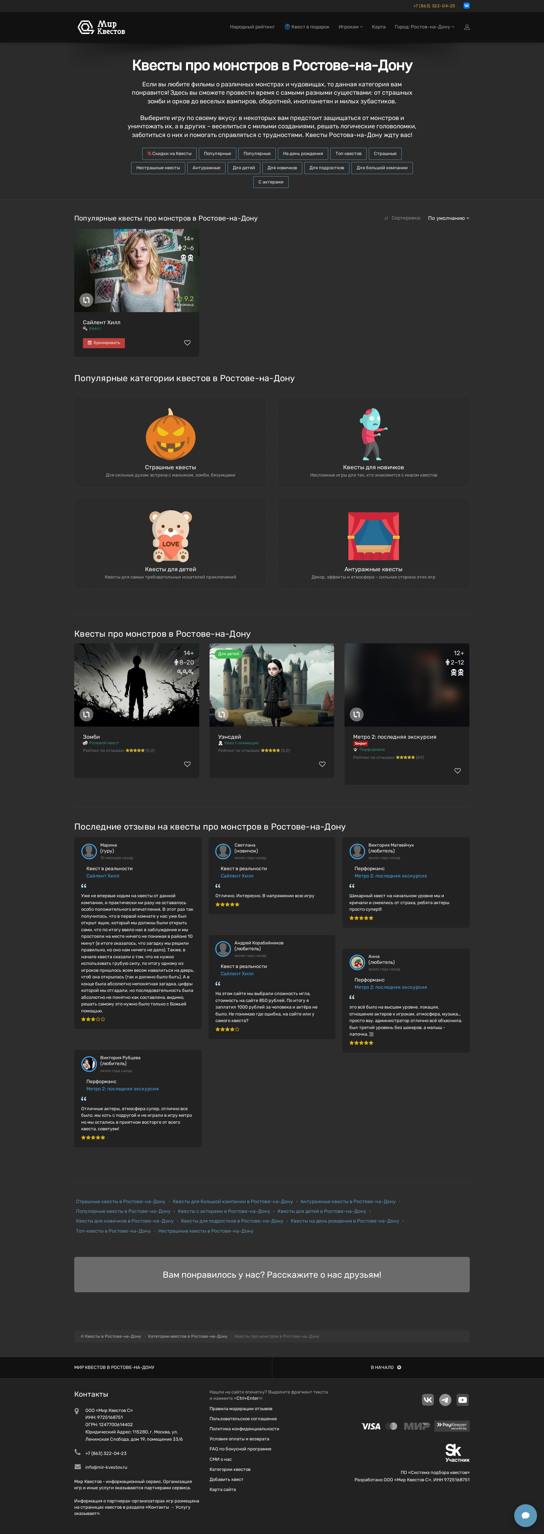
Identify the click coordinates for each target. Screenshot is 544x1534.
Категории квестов (230, 1469)
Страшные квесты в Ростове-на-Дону (120, 1202)
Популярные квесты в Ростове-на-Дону (123, 1211)
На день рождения (303, 153)
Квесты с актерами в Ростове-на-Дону (224, 1211)
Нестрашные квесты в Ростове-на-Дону (206, 1231)
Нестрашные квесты (158, 167)
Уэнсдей (229, 737)
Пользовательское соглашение (243, 1418)
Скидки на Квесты (169, 153)
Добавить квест (227, 1479)
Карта (379, 27)
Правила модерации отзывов (241, 1408)
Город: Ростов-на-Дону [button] (424, 27)
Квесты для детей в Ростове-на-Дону (322, 1211)
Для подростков (326, 167)
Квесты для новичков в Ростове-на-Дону (125, 1221)
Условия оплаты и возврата (239, 1438)
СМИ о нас (221, 1459)
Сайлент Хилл (101, 322)
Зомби (91, 737)
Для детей (244, 167)
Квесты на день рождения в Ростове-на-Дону (345, 1221)
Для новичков (282, 167)
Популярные (217, 153)
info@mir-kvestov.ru (106, 1467)
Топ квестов (348, 153)
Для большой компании (382, 167)
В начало (386, 1367)
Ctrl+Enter (247, 1398)
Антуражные (206, 167)
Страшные (385, 153)
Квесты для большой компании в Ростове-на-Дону (233, 1202)
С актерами (270, 182)
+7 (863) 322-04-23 (434, 5)
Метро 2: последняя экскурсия (394, 737)
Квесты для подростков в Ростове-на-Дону (232, 1221)
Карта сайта (223, 1489)
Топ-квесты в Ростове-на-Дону (113, 1231)
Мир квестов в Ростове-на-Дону (114, 1367)
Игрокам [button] (351, 27)
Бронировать (104, 342)
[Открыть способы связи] (525, 1515)
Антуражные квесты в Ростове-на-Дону (348, 1202)
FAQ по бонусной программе (240, 1448)
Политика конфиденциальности (244, 1428)
